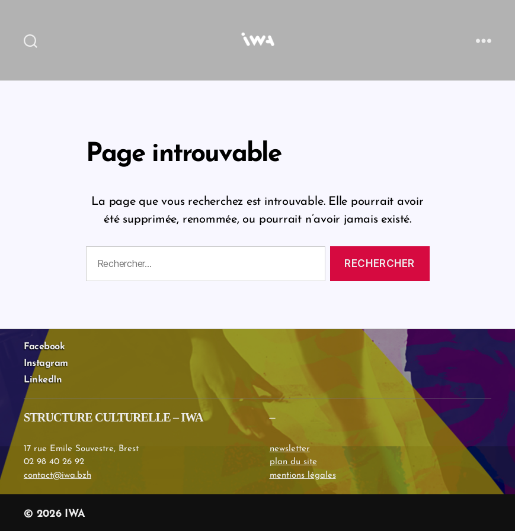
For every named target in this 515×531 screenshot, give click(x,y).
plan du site (293, 462)
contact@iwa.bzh (57, 475)
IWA (75, 514)
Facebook (44, 347)
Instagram (46, 363)
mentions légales (303, 475)
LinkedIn (43, 380)
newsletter (290, 449)
